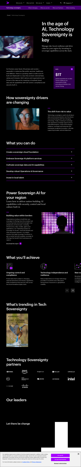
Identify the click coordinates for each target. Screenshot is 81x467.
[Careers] (49, 3)
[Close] (78, 454)
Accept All (60, 455)
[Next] (73, 290)
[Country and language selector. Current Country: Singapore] (68, 3)
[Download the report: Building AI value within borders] (13, 243)
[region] (40, 459)
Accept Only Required (60, 459)
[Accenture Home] (7, 2)
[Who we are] (40, 3)
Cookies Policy (26, 462)
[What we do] (20, 3)
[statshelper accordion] (72, 69)
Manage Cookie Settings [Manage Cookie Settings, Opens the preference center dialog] (60, 463)
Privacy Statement (36, 462)
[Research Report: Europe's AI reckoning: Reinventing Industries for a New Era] (17, 330)
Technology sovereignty (13, 8)
